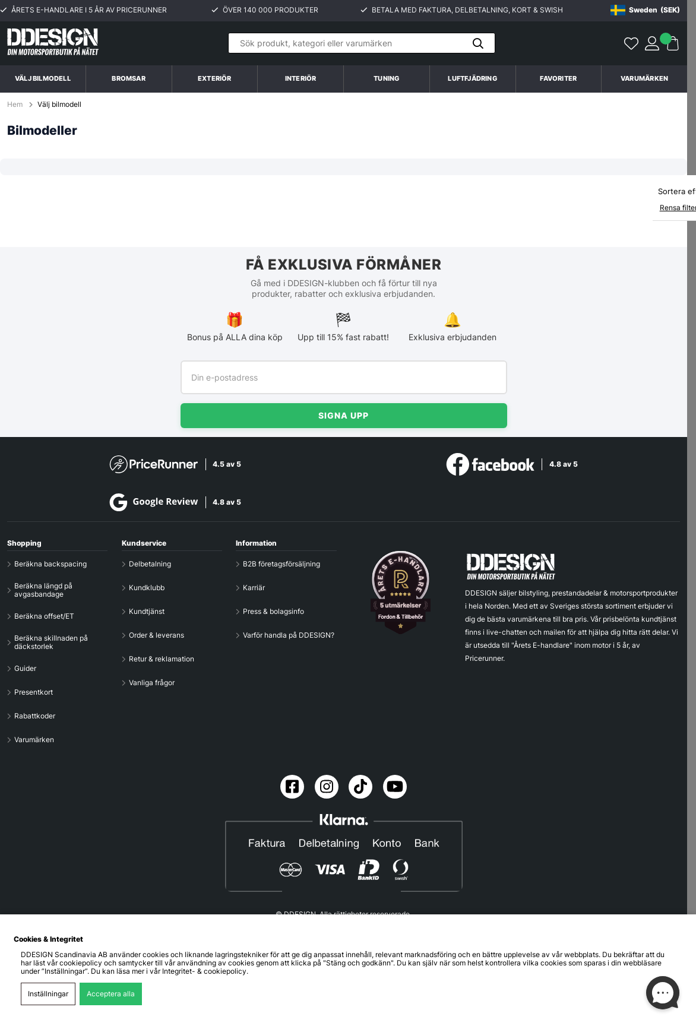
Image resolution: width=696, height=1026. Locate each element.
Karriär (254, 588)
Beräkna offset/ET (44, 616)
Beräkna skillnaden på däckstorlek (51, 642)
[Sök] (361, 43)
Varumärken (644, 79)
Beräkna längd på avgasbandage (43, 590)
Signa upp (343, 415)
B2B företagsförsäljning (281, 564)
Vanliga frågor (152, 683)
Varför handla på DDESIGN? (288, 635)
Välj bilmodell (43, 79)
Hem (15, 104)
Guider (25, 668)
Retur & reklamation (161, 659)
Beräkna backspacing (50, 564)
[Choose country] (645, 10)
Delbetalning (150, 564)
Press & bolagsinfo (273, 611)
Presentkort (33, 692)
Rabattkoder (34, 716)
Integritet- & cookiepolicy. (205, 971)
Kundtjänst (146, 611)
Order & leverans (156, 635)
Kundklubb (146, 588)
